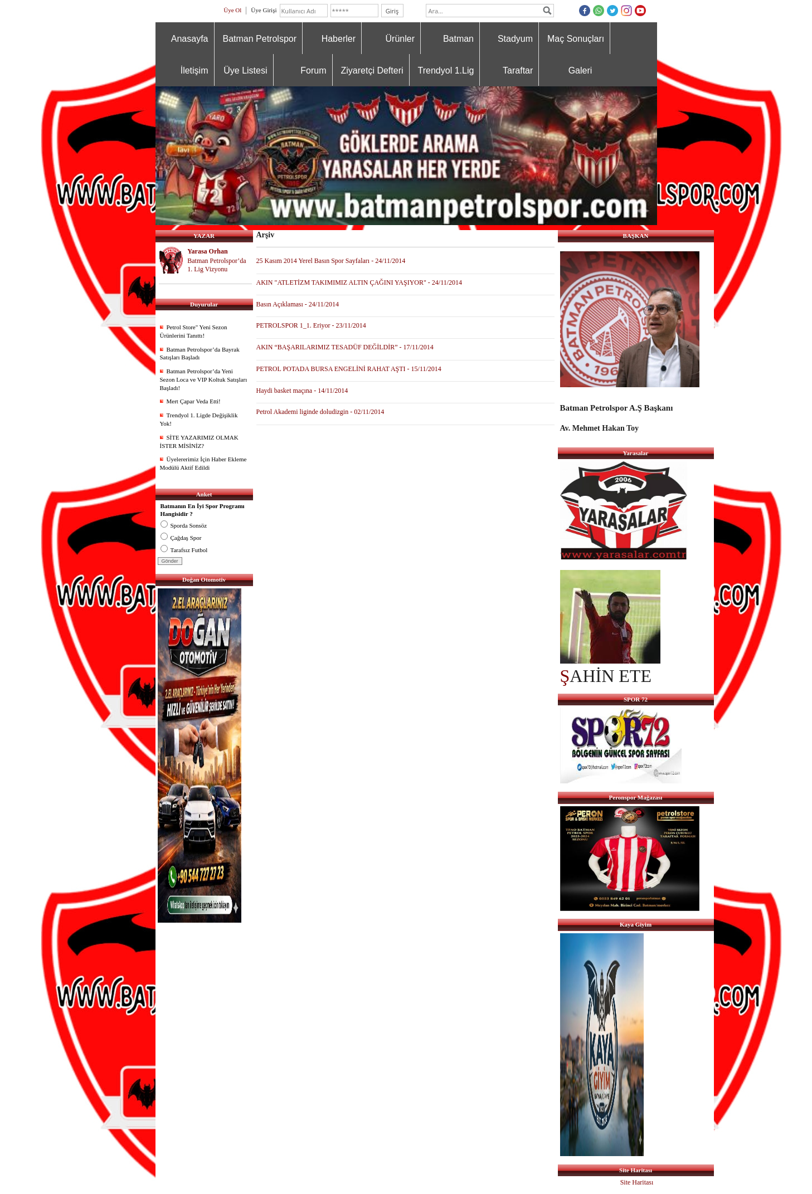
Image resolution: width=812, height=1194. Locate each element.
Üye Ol (232, 10)
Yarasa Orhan (207, 251)
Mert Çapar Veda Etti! (194, 401)
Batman (458, 38)
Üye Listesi (245, 70)
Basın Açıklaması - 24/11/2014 (297, 304)
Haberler (339, 38)
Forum (313, 70)
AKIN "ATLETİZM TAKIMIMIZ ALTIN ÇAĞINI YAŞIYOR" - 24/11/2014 (359, 282)
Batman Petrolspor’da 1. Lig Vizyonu (216, 265)
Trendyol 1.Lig (446, 70)
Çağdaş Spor (181, 537)
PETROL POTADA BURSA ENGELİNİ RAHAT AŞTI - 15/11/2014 (348, 369)
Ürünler (400, 38)
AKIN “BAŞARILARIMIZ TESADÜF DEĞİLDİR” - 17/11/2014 (345, 347)
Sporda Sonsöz (184, 525)
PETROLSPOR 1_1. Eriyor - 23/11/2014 (311, 325)
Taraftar (518, 70)
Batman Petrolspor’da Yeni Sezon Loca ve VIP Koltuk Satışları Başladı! (203, 379)
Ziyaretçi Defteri (372, 70)
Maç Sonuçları (575, 38)
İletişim (194, 70)
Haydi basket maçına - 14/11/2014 (302, 390)
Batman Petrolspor (260, 38)
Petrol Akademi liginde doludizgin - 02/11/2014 (320, 412)
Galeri (580, 70)
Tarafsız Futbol (184, 550)
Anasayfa (189, 38)
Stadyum (515, 38)
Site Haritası (637, 1182)
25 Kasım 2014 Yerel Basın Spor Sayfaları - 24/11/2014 (331, 261)
